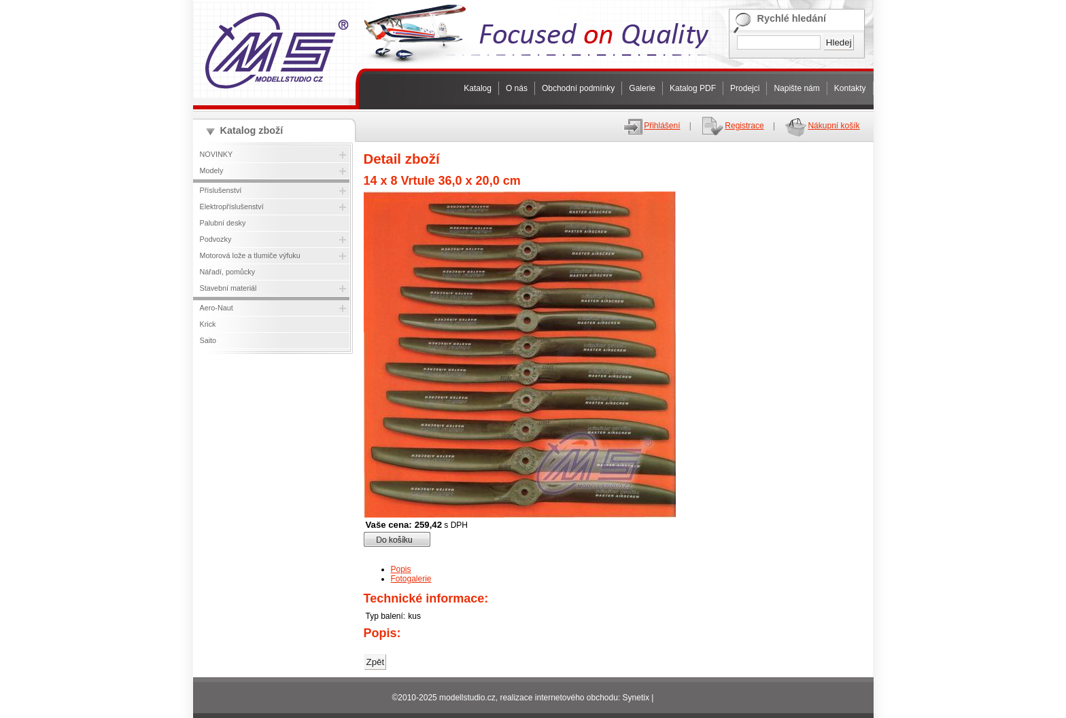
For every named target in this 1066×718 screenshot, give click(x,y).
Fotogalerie (411, 579)
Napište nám (796, 88)
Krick (208, 324)
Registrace (731, 125)
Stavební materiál (228, 288)
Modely (212, 170)
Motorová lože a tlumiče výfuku (250, 255)
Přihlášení (651, 125)
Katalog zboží (251, 130)
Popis (401, 569)
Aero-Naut (216, 308)
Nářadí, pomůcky (228, 272)
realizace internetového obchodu (558, 697)
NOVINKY (216, 154)
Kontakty (850, 88)
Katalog (478, 88)
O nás (517, 88)
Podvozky (216, 239)
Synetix (636, 697)
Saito (208, 340)
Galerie (642, 88)
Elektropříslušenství (232, 206)
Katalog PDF (693, 88)
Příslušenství (221, 190)
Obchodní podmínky (578, 88)
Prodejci (744, 88)
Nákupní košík (821, 125)
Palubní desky (223, 223)
